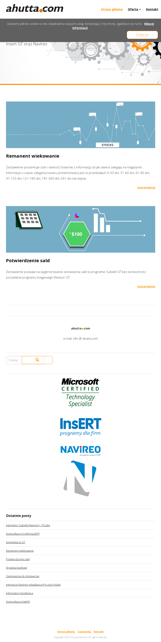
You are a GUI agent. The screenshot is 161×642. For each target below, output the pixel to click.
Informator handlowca (19, 593)
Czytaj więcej (146, 187)
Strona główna (112, 9)
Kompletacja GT (15, 542)
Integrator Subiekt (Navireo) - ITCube (28, 525)
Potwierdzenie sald (18, 559)
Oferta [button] (134, 9)
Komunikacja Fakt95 (18, 601)
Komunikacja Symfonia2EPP (23, 534)
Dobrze (142, 34)
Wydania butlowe (16, 568)
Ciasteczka (84, 631)
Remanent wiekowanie (20, 551)
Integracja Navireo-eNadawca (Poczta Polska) (33, 584)
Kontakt (152, 9)
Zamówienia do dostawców (22, 576)
